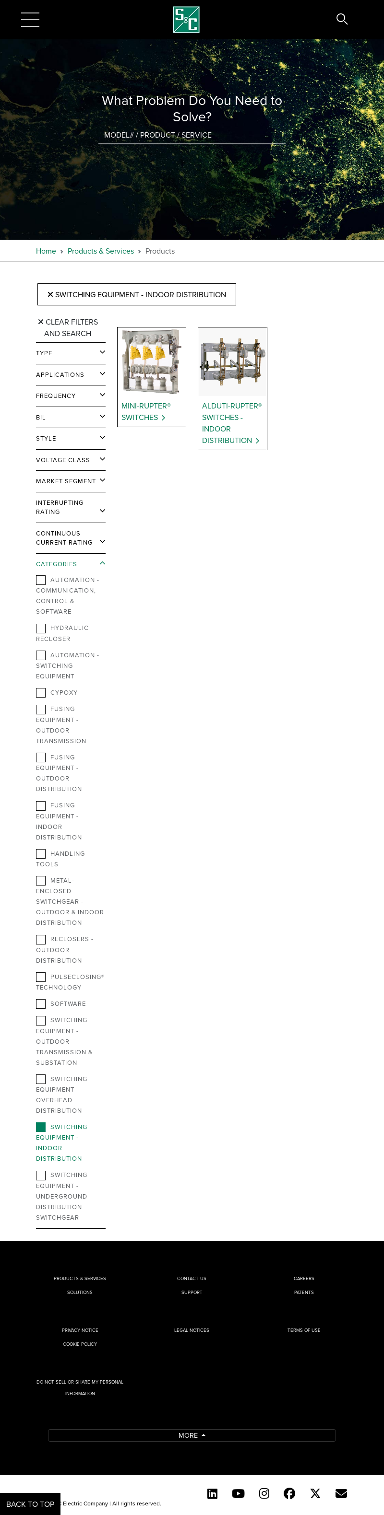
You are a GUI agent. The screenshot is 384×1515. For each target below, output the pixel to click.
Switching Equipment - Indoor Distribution (137, 294)
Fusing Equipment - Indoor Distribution (59, 821)
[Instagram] (264, 1493)
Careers (304, 1278)
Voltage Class (63, 459)
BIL (41, 417)
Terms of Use (304, 1330)
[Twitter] (315, 1493)
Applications (60, 374)
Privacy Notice (80, 1330)
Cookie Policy (80, 1344)
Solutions (80, 1292)
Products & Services (101, 250)
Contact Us (191, 1278)
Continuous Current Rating (64, 538)
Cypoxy (57, 693)
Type (44, 353)
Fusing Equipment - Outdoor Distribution (59, 773)
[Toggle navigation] (30, 19)
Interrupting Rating (60, 507)
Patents (304, 1292)
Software (61, 1004)
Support (192, 1292)
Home (46, 250)
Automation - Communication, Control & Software (67, 595)
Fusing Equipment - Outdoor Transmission (61, 724)
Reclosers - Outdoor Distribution (65, 949)
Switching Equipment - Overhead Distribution (61, 1094)
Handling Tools (60, 858)
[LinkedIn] (212, 1493)
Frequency (56, 395)
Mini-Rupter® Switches (146, 411)
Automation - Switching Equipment (67, 665)
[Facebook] (289, 1493)
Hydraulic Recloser (62, 632)
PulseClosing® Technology (70, 981)
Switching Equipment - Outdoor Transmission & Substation (64, 1040)
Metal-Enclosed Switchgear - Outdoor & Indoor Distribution (70, 901)
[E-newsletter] (341, 1493)
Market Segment (66, 481)
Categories (56, 563)
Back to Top (30, 1504)
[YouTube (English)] (238, 1493)
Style (46, 438)
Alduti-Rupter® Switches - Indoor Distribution (232, 422)
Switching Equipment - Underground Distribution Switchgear (61, 1195)
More (189, 1435)
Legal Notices (191, 1330)
